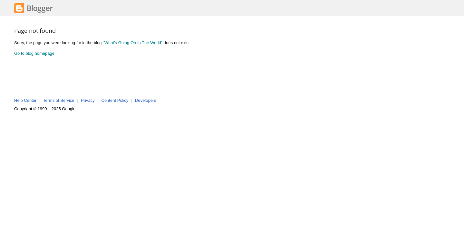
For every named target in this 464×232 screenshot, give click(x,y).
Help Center (25, 100)
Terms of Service (58, 100)
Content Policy (115, 100)
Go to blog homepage (34, 53)
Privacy (88, 100)
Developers (145, 100)
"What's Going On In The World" (132, 42)
